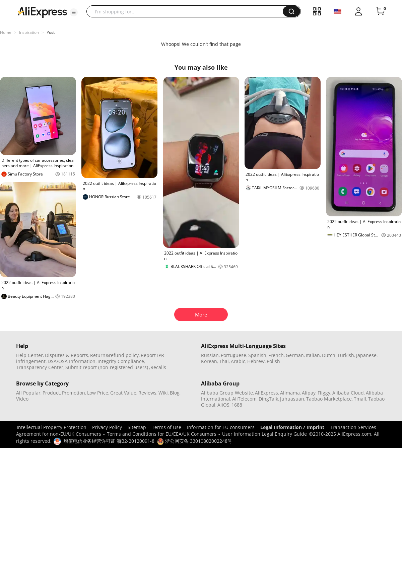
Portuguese (233, 355)
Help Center (29, 355)
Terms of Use (166, 427)
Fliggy (324, 393)
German (295, 355)
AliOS (223, 405)
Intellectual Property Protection (51, 427)
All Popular (28, 393)
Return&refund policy (114, 355)
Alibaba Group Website (227, 393)
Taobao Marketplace (329, 399)
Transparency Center (39, 367)
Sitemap (137, 427)
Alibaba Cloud (348, 393)
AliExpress (266, 393)
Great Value (123, 393)
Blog (175, 393)
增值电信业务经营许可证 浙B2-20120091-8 (109, 441)
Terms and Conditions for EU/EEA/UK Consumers (161, 434)
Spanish (257, 355)
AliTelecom (244, 399)
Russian (210, 355)
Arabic (238, 361)
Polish (273, 361)
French (276, 355)
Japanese (366, 355)
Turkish (345, 355)
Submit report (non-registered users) (106, 367)
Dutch (328, 355)
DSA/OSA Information (71, 361)
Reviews (147, 393)
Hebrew (256, 361)
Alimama (290, 393)
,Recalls (157, 367)
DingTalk (268, 399)
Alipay (309, 393)
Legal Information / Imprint (292, 427)
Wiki (163, 393)
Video (22, 399)
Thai (224, 361)
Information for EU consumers (221, 427)
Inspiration (29, 32)
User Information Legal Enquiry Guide (264, 434)
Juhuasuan (292, 399)
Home (5, 32)
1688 (236, 405)
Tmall (360, 399)
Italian (313, 355)
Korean (209, 361)
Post (51, 32)
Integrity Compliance (120, 361)
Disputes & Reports (66, 355)
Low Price (97, 393)
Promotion (73, 393)
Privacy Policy (107, 427)
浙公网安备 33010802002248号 (194, 441)
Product (51, 393)
